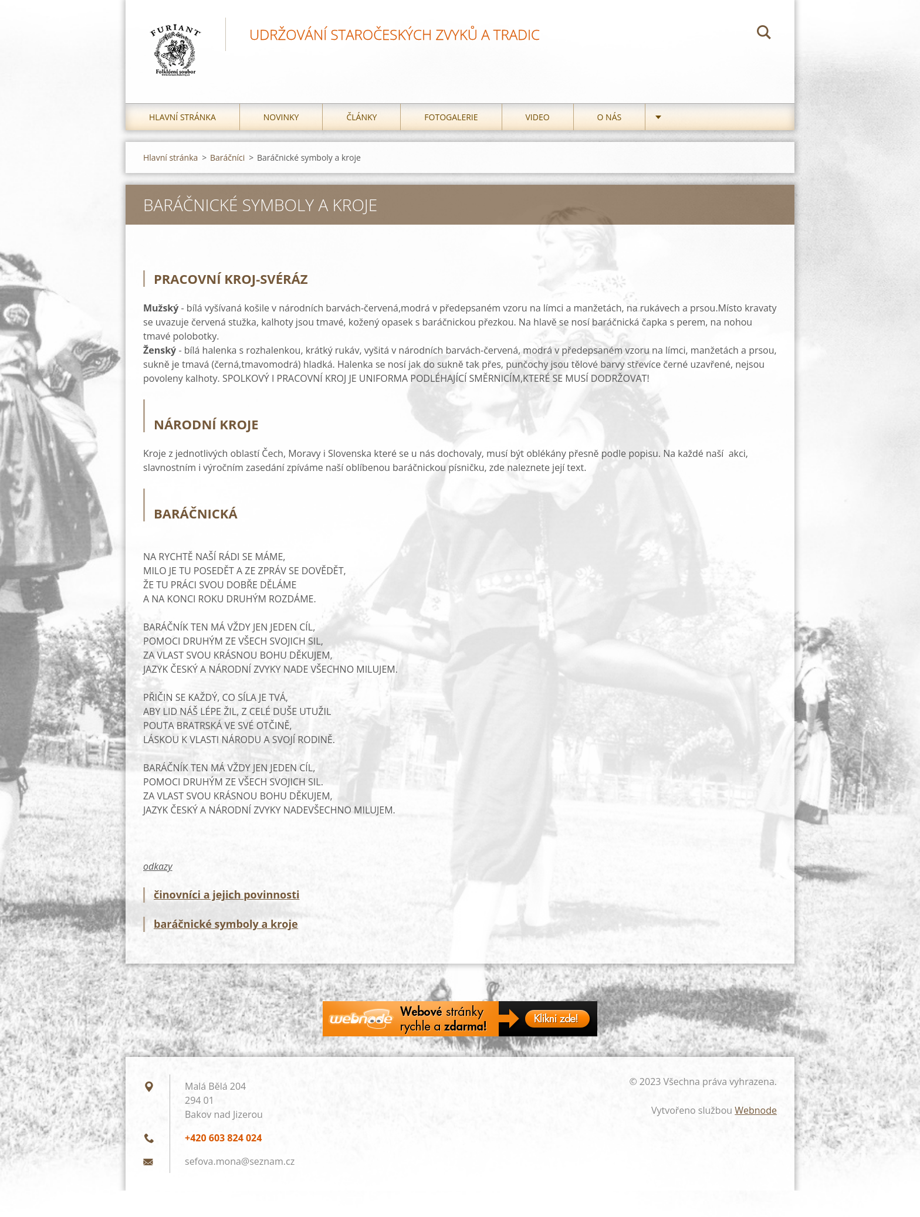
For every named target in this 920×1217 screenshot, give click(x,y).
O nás (609, 117)
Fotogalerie (451, 117)
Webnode (756, 1110)
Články (361, 117)
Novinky (281, 117)
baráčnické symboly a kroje (226, 924)
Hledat (764, 34)
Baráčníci (227, 157)
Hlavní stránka (182, 117)
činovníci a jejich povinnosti (226, 894)
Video (538, 117)
